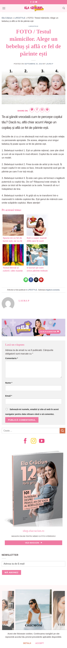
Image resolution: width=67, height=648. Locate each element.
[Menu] (4, 8)
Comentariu (11, 358)
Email (8, 396)
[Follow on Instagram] (33, 2)
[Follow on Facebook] (31, 2)
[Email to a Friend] (42, 110)
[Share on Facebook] (37, 110)
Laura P (49, 64)
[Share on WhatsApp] (32, 110)
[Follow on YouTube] (36, 2)
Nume (8, 383)
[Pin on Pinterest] (47, 110)
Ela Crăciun (7, 18)
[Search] (64, 8)
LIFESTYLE (19, 18)
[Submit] (62, 430)
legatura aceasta (53, 290)
